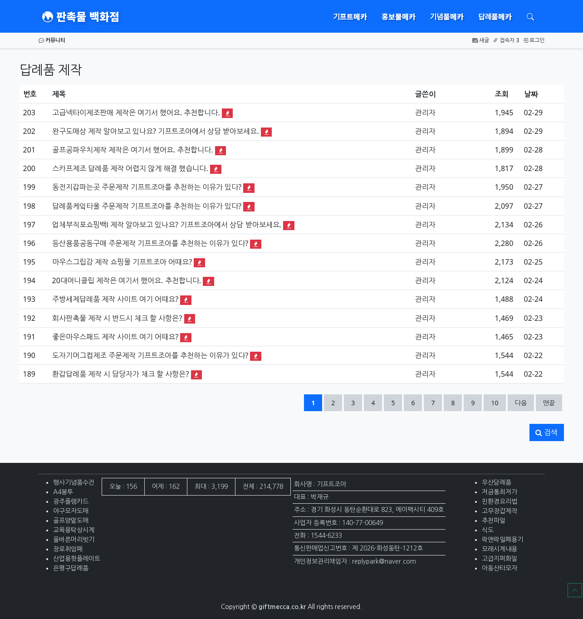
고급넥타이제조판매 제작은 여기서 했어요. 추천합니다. (136, 113)
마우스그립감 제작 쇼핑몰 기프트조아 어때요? (122, 262)
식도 (488, 530)
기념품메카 (447, 16)
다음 (521, 402)
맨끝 (549, 402)
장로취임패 (68, 549)
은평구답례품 (70, 568)
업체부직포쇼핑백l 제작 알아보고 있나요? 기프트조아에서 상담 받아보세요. (166, 225)
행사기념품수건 (73, 482)
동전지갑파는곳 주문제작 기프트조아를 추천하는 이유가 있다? (147, 187)
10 (497, 402)
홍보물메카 (399, 16)
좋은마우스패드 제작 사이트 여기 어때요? (115, 337)
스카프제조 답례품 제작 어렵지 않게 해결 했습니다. (130, 168)
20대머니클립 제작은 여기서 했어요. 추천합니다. (126, 280)
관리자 (425, 113)
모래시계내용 (499, 549)
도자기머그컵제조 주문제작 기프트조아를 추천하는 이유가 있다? (150, 355)
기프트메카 (350, 16)
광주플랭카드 (70, 501)
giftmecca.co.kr (282, 607)
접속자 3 (506, 40)
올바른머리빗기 (73, 539)
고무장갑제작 (499, 511)
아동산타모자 (499, 568)
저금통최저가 (499, 492)
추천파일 (493, 520)
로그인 (533, 40)
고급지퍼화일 (499, 558)
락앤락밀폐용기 (502, 539)
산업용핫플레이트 (76, 558)
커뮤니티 (52, 40)
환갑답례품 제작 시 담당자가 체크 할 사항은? (120, 374)
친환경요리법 (499, 501)
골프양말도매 (70, 520)
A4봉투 (63, 492)
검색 (546, 432)
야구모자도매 (70, 511)
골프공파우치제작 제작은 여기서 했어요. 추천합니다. (132, 150)
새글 (480, 40)
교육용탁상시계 (73, 530)
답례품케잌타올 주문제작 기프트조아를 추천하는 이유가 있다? (147, 206)
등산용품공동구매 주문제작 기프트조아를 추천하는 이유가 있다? (150, 243)
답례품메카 (495, 16)
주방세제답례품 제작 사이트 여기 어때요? (115, 299)
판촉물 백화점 (80, 16)
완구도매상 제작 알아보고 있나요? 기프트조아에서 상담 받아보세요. (155, 131)
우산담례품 (496, 482)
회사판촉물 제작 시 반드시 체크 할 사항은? (117, 318)
